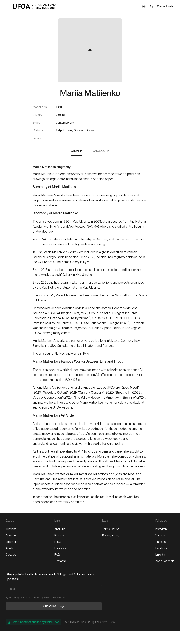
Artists (9, 548)
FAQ (57, 554)
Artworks (11, 535)
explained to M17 (71, 451)
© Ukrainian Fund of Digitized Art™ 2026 (90, 622)
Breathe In (123, 392)
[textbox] (90, 176)
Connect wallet (165, 6)
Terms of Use (110, 529)
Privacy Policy (110, 535)
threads (160, 542)
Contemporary (65, 122)
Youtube (160, 535)
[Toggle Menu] (7, 6)
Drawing (79, 130)
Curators (11, 554)
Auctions (11, 529)
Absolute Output (55, 392)
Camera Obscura (91, 392)
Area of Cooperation (47, 397)
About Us (59, 529)
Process (59, 535)
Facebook (161, 548)
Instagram (161, 529)
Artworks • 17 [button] (101, 151)
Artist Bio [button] (76, 151)
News (57, 542)
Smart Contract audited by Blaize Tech (33, 622)
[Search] (151, 6)
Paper (90, 130)
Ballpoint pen (64, 130)
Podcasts (60, 548)
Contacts (60, 561)
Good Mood (130, 387)
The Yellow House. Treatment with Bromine (105, 397)
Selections (12, 542)
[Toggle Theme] (143, 6)
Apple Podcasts (164, 561)
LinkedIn (160, 554)
